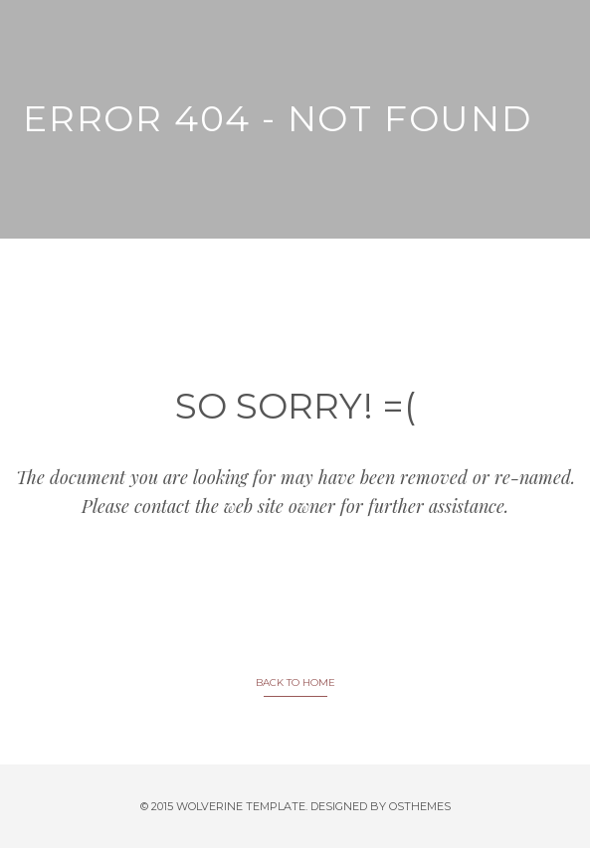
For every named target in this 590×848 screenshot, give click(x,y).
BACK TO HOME (295, 682)
